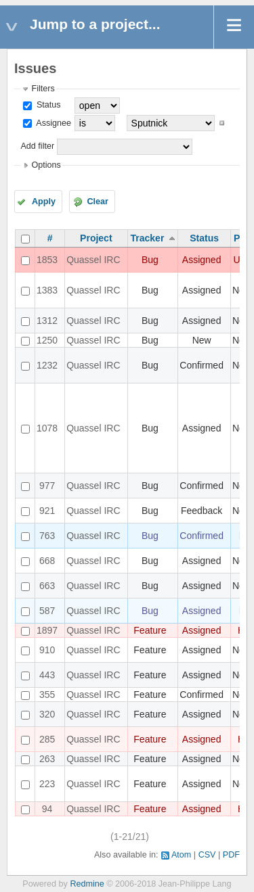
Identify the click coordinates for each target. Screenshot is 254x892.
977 (47, 485)
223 (47, 783)
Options (45, 165)
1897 (47, 630)
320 (47, 714)
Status (47, 105)
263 (47, 758)
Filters (42, 88)
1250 (47, 340)
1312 (47, 320)
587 (47, 610)
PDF (231, 855)
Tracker (148, 238)
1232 (47, 365)
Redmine (87, 884)
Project (96, 238)
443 (47, 675)
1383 (47, 290)
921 (47, 510)
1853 (47, 259)
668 (47, 560)
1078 (47, 428)
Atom (181, 855)
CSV (207, 855)
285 (47, 739)
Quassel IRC (93, 259)
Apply (44, 201)
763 (47, 535)
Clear (97, 201)
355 (47, 694)
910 (47, 649)
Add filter (37, 146)
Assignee (52, 123)
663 (47, 585)
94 (47, 808)
